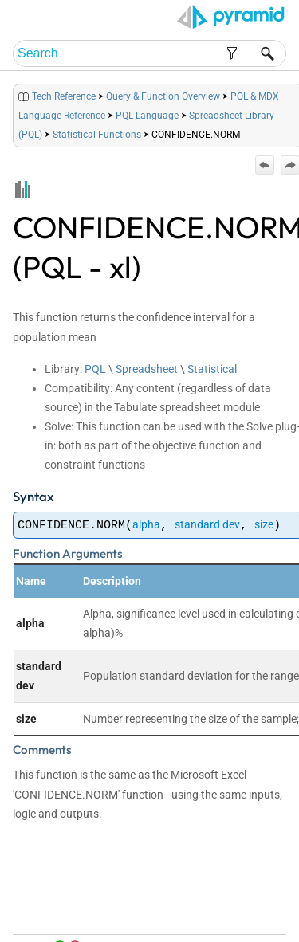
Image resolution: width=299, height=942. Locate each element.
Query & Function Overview (163, 96)
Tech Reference (64, 96)
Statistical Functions (97, 134)
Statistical (212, 369)
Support (265, 926)
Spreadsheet (147, 369)
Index (265, 911)
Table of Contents (213, 911)
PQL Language (147, 115)
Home (159, 911)
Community (219, 926)
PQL (95, 369)
